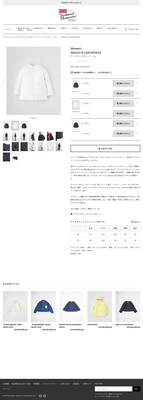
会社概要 (6, 384)
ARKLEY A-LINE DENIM (124, 325)
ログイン (8, 29)
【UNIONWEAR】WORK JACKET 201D (12, 326)
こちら (99, 214)
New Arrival (23, 28)
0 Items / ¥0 (133, 29)
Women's (52, 28)
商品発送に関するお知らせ (71, 3)
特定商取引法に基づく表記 (21, 384)
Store (30, 30)
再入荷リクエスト (123, 83)
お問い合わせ (65, 384)
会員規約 (76, 384)
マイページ (6, 389)
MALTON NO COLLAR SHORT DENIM (70, 326)
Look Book (112, 28)
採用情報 (36, 384)
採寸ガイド (135, 222)
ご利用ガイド (86, 384)
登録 (136, 389)
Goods (75, 28)
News (99, 28)
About (20, 30)
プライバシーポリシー (50, 384)
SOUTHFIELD (92, 325)
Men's (64, 28)
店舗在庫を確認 (105, 148)
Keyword (38, 28)
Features (87, 28)
